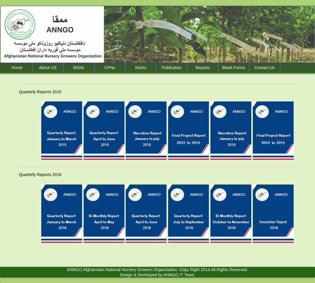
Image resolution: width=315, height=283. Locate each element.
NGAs (140, 67)
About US (48, 67)
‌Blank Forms (233, 67)
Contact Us (265, 67)
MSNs (78, 67)
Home (16, 67)
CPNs (109, 67)
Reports (202, 67)
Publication (172, 67)
